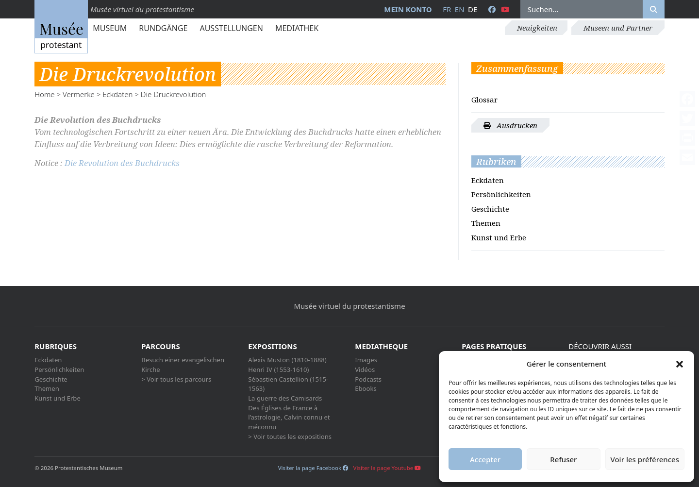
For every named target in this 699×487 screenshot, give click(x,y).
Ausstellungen (231, 28)
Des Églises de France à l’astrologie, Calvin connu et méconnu (289, 417)
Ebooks (366, 388)
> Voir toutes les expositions (290, 436)
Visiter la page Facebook (313, 467)
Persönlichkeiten (501, 194)
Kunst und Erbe (498, 237)
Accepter (485, 459)
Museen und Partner (617, 28)
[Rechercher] (654, 9)
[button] (679, 364)
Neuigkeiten (537, 28)
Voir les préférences (645, 459)
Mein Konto (408, 9)
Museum (110, 28)
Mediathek (296, 28)
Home (44, 94)
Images (366, 359)
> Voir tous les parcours (176, 379)
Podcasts (368, 379)
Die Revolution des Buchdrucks (122, 162)
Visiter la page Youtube (387, 467)
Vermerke (79, 94)
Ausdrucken (510, 125)
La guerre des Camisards (285, 398)
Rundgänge (163, 28)
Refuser (563, 459)
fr (447, 9)
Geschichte (490, 209)
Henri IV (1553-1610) (278, 369)
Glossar (484, 99)
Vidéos (365, 369)
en (460, 9)
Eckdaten (117, 94)
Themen (485, 223)
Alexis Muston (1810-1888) (287, 359)
